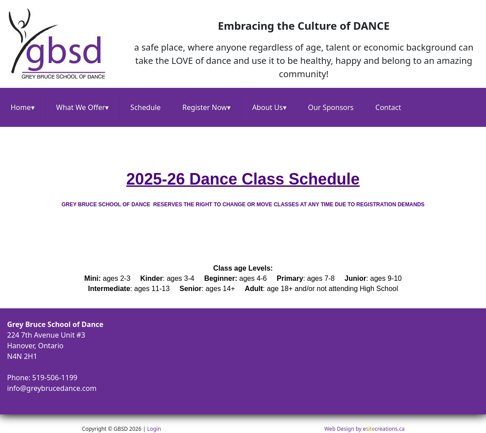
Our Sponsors (331, 107)
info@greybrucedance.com (52, 388)
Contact (388, 107)
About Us (269, 107)
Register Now (206, 107)
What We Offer (82, 107)
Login (154, 429)
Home (23, 107)
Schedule (145, 107)
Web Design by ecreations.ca (364, 429)
